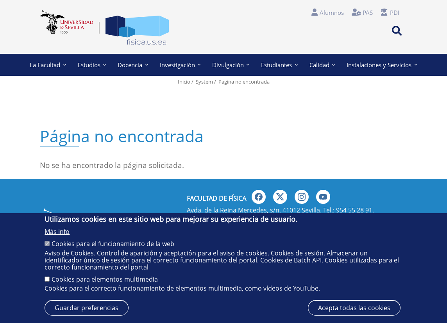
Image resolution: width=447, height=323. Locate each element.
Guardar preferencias (86, 307)
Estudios (92, 65)
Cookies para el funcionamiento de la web (113, 243)
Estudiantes (279, 65)
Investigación (180, 65)
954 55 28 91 (354, 210)
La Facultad (48, 65)
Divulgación (230, 65)
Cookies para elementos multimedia (105, 279)
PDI (394, 12)
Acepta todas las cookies (354, 307)
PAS (368, 12)
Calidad (322, 65)
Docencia (133, 65)
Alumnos (332, 12)
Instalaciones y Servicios (382, 65)
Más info (57, 231)
